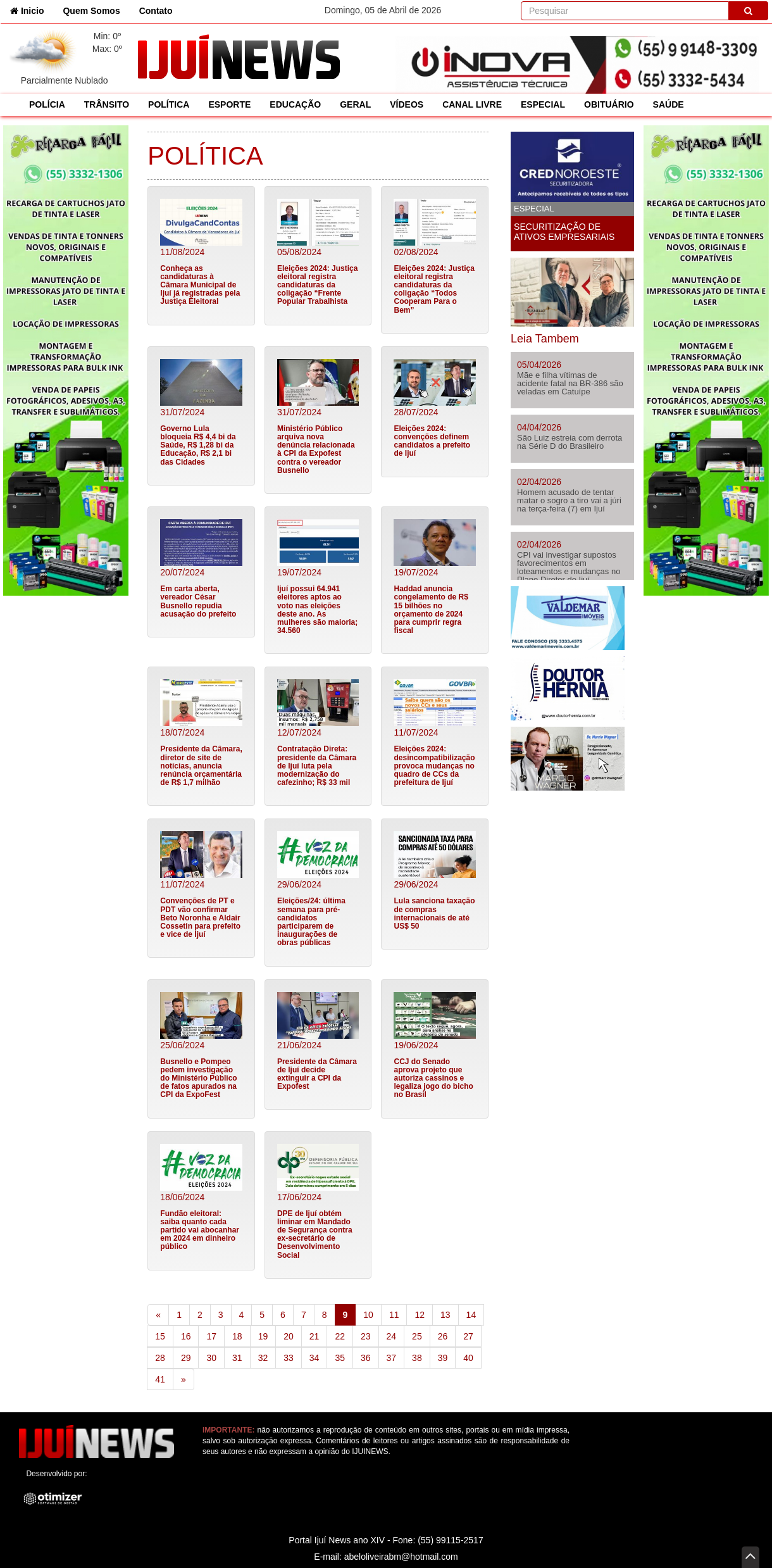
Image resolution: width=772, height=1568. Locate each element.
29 (186, 1358)
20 (288, 1336)
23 (366, 1336)
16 (186, 1336)
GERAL (355, 104)
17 (211, 1336)
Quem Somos (91, 11)
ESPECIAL (543, 104)
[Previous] (158, 1315)
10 (368, 1315)
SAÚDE (668, 104)
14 (471, 1315)
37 (392, 1358)
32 (263, 1358)
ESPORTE (229, 104)
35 (340, 1358)
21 (314, 1336)
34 (314, 1358)
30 (211, 1358)
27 (468, 1336)
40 (468, 1358)
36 (366, 1358)
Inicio (31, 10)
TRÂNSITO (106, 104)
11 (394, 1315)
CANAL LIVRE (472, 104)
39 (443, 1358)
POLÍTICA (168, 104)
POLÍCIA (47, 104)
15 (160, 1336)
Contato (156, 11)
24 (392, 1336)
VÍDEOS (406, 104)
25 (417, 1336)
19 (263, 1336)
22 (340, 1336)
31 (237, 1358)
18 (237, 1336)
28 (160, 1358)
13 (445, 1315)
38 (417, 1358)
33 (288, 1358)
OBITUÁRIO (609, 104)
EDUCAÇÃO (295, 104)
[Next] (183, 1379)
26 (443, 1336)
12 (419, 1315)
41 (160, 1379)
